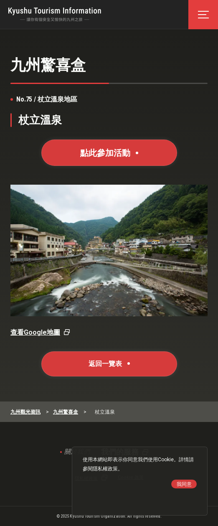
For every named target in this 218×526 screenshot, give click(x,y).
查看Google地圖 (35, 332)
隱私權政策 (105, 469)
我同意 (184, 484)
